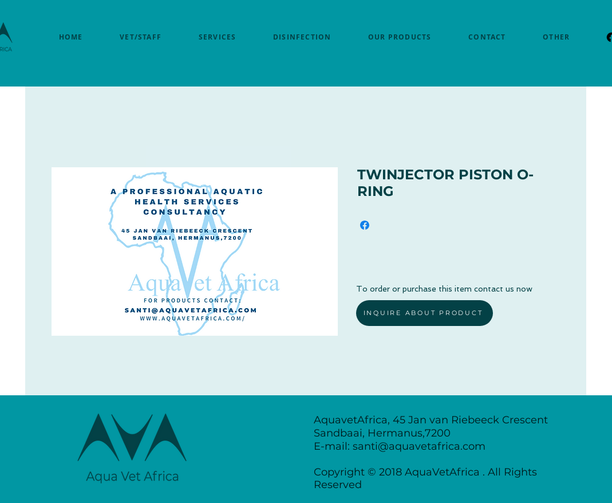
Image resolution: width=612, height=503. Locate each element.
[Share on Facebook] (365, 225)
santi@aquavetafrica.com (419, 446)
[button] (556, 37)
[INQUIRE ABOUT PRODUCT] (424, 313)
